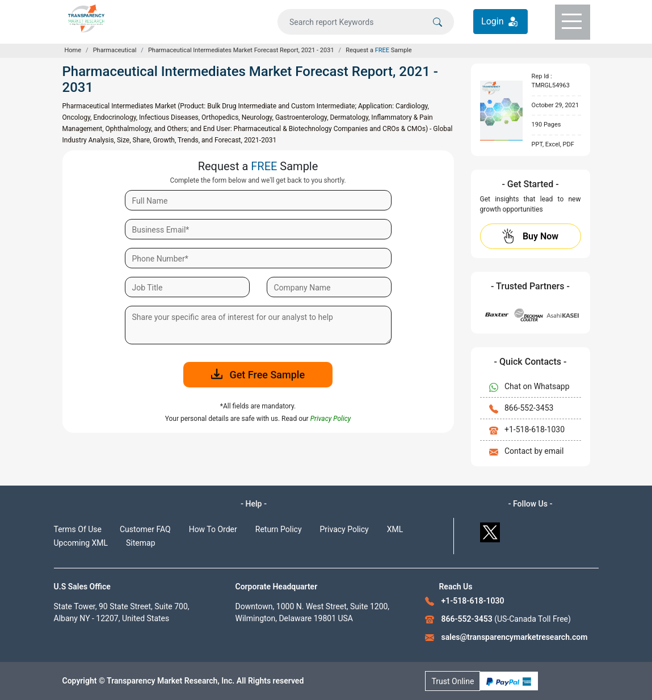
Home (73, 50)
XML (395, 529)
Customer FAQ (145, 529)
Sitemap (140, 542)
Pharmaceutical (115, 50)
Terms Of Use (78, 529)
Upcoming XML (81, 542)
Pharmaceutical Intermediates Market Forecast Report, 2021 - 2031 (241, 50)
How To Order (213, 529)
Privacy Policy (344, 529)
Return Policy (278, 529)
